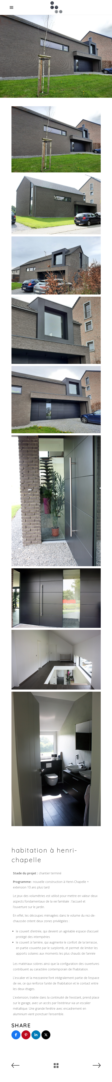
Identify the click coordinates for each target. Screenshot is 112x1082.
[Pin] (26, 1035)
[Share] (16, 1035)
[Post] (46, 1035)
